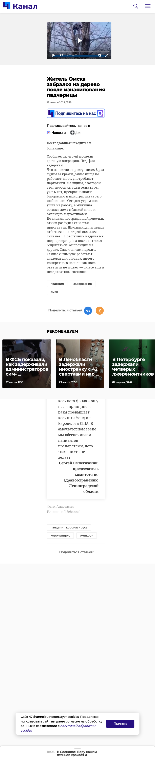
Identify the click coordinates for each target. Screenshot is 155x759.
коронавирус (60, 535)
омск (54, 292)
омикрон (86, 535)
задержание (82, 284)
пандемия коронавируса (68, 527)
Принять (120, 724)
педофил (57, 284)
